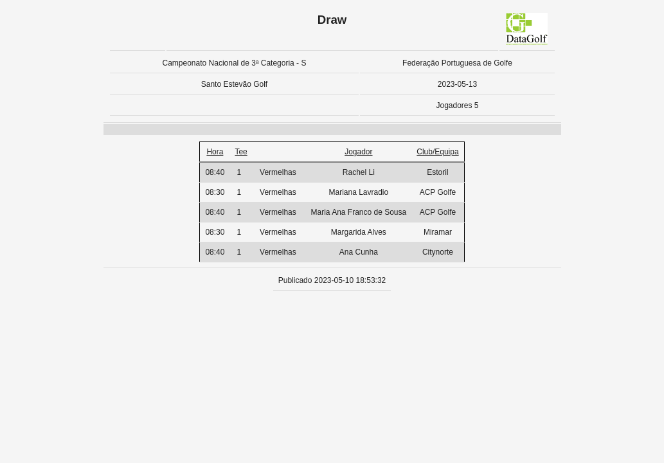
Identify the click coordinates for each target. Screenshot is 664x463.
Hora (214, 151)
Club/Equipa (437, 151)
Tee (241, 151)
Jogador (358, 151)
